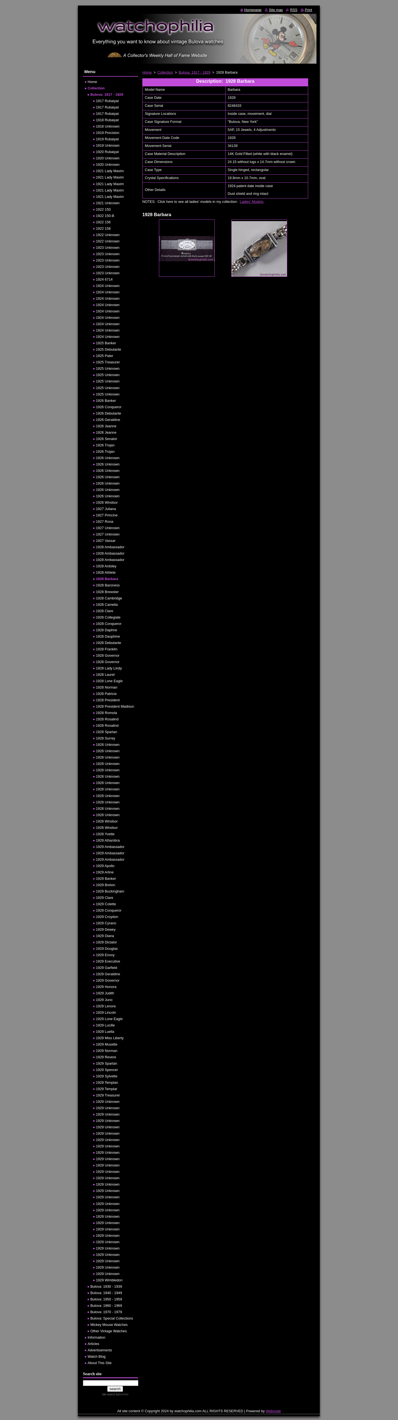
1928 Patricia (106, 694)
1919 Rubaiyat (107, 139)
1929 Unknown (107, 1102)
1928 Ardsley (106, 566)
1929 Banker (106, 878)
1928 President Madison (115, 706)
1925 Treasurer (108, 362)
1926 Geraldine (108, 420)
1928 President (108, 700)
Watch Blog (97, 1356)
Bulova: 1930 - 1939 (106, 1286)
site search (108, 1394)
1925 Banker (106, 343)
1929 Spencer (107, 1070)
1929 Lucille (105, 1025)
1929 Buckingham (110, 891)
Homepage (253, 10)
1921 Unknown (107, 203)
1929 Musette (106, 1044)
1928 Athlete (106, 572)
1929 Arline (105, 872)
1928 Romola (106, 713)
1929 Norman (106, 1051)
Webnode (273, 1411)
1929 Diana (105, 936)
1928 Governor (107, 655)
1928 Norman (106, 687)
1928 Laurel (105, 675)
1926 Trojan (105, 445)
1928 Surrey (105, 738)
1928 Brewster (107, 592)
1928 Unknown (107, 745)
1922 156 (103, 222)
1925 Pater (104, 356)
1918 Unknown (107, 126)
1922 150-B (105, 216)
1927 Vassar (106, 541)
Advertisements (100, 1350)
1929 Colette (106, 904)
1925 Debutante (108, 349)
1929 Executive (108, 961)
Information (96, 1337)
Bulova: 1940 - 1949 (106, 1293)
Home (147, 72)
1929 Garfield (106, 968)
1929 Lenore (106, 1006)
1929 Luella (105, 1032)
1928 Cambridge (109, 598)
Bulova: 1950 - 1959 (106, 1299)
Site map (276, 10)
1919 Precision (107, 133)
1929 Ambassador (110, 847)
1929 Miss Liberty (110, 1038)
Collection (165, 72)
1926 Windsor (107, 502)
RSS (293, 10)
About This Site (100, 1363)
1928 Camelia (107, 604)
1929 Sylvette (106, 1076)
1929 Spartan (106, 1063)
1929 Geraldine (108, 974)
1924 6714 (104, 279)
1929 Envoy (105, 955)
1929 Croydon (107, 917)
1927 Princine (106, 515)
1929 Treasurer (108, 1095)
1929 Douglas (107, 948)
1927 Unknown (107, 528)
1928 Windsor (107, 821)
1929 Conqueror (109, 910)
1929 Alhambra (108, 840)
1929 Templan (107, 1082)
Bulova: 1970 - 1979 (106, 1312)
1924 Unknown (107, 286)
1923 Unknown (107, 247)
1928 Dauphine (108, 636)
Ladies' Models (251, 202)
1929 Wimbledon (109, 1280)
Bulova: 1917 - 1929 (195, 72)
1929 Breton (105, 885)
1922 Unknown (107, 235)
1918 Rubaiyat (107, 120)
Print (308, 10)
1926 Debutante (108, 413)
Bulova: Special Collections (111, 1318)
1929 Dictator (106, 942)
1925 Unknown (107, 368)
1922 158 (103, 228)
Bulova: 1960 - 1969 (106, 1305)
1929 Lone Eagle (109, 1019)
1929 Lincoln (106, 1012)
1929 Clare (104, 898)
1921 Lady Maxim (110, 171)
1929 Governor (107, 980)
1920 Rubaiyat (107, 152)
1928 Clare (104, 611)
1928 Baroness (108, 585)
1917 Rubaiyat (107, 101)
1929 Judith (105, 993)
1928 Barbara (107, 579)
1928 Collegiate (108, 617)
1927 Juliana (106, 509)
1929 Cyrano (106, 923)
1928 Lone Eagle (109, 681)
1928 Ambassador (110, 547)
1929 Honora (106, 987)
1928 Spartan (106, 732)
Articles (93, 1344)
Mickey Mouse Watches (109, 1325)
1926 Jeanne (106, 426)
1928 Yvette (105, 834)
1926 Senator (106, 439)
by (121, 1394)
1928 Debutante (108, 643)
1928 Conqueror (109, 624)
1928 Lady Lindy (109, 668)
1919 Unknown (107, 145)
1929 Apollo (105, 866)
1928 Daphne (106, 630)
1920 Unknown (107, 158)
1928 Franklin (106, 649)
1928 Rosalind (107, 719)
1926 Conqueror (109, 407)
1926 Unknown (107, 458)
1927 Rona (104, 521)
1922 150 (103, 209)
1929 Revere (106, 1057)
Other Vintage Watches (108, 1331)
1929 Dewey (106, 929)
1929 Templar (106, 1089)
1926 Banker (106, 401)
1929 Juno (104, 1000)
